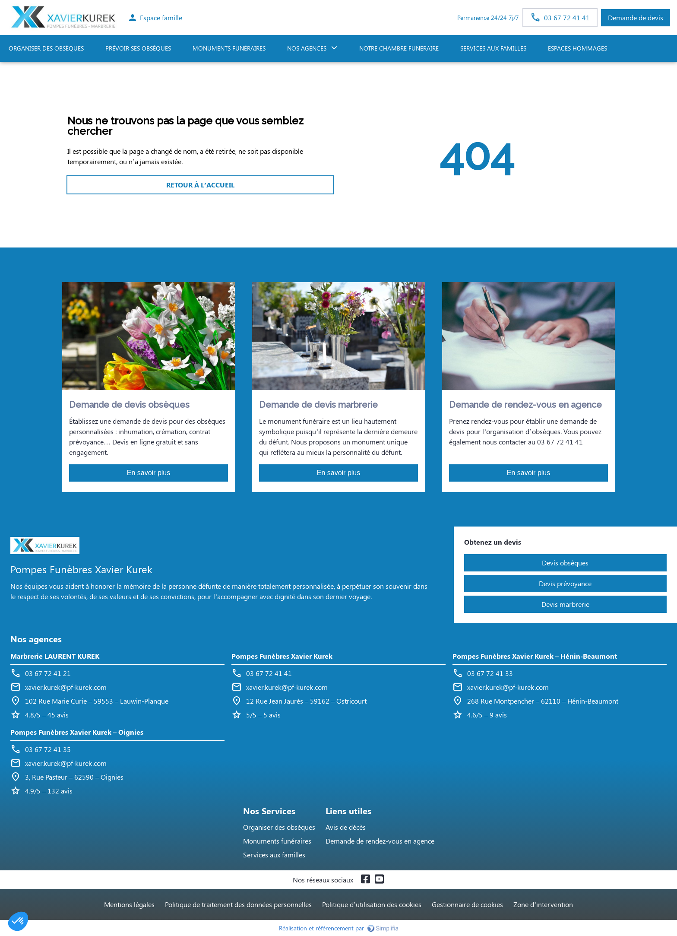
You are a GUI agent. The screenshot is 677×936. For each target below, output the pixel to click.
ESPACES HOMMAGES (577, 48)
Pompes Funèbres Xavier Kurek (281, 655)
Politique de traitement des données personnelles (238, 904)
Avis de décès (346, 826)
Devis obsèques (565, 562)
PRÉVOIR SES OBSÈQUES (138, 48)
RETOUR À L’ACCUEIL (200, 184)
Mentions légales (129, 904)
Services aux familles (274, 854)
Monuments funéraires (229, 48)
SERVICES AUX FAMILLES (493, 48)
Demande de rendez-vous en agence (380, 840)
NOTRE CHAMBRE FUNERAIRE (399, 48)
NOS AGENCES (306, 48)
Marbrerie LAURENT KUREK (54, 655)
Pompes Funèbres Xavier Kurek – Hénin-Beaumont (534, 655)
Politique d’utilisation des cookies (371, 904)
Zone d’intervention (543, 904)
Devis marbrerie (565, 604)
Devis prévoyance (565, 583)
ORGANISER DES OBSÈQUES (46, 48)
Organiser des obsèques (279, 826)
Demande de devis (635, 17)
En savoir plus (149, 472)
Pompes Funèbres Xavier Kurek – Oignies (76, 731)
